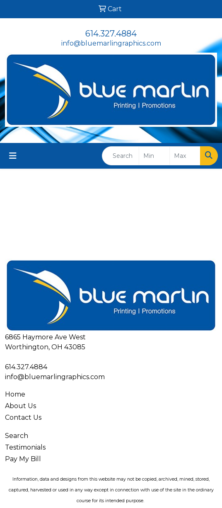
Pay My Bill (23, 459)
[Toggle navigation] (13, 156)
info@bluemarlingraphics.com (111, 43)
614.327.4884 (111, 34)
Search (16, 436)
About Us (20, 406)
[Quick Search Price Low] (154, 155)
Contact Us (23, 417)
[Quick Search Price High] (184, 155)
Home (15, 394)
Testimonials (25, 447)
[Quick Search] (120, 155)
